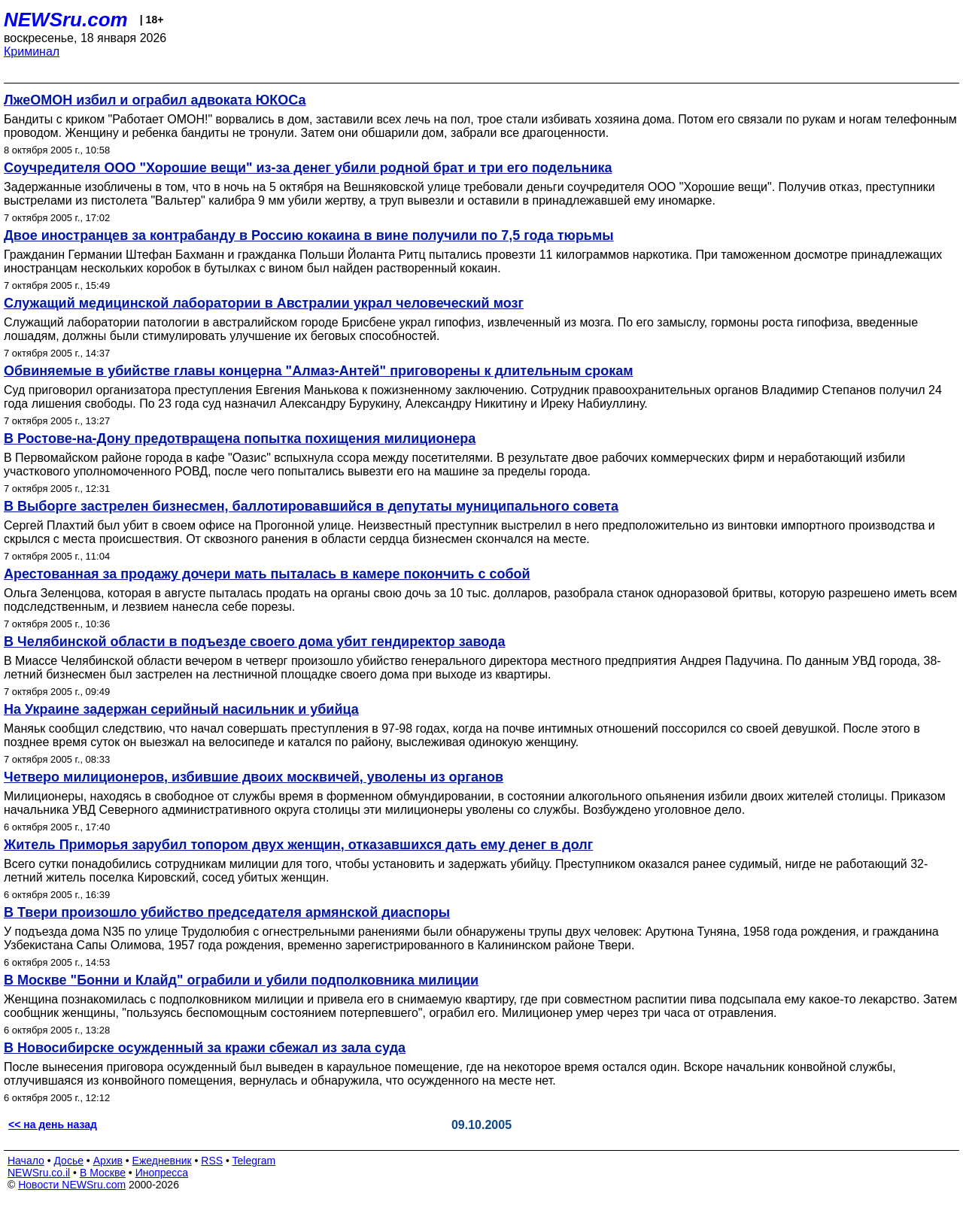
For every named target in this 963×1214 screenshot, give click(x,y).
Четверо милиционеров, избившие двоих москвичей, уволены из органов (253, 777)
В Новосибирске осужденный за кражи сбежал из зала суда (205, 1047)
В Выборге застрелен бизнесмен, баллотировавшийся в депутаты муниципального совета (311, 506)
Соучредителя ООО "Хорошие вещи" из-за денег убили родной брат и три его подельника (308, 167)
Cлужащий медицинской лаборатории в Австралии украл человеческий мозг (264, 303)
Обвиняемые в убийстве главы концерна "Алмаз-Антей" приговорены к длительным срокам (318, 370)
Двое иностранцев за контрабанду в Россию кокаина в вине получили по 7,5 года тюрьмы (309, 235)
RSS (212, 1161)
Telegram (254, 1161)
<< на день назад (52, 1124)
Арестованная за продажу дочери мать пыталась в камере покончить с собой (267, 573)
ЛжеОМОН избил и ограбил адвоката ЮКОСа (154, 100)
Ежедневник (162, 1161)
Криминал (31, 51)
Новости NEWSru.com (72, 1185)
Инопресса (162, 1173)
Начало (26, 1161)
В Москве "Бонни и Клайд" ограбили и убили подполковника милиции (241, 980)
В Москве (103, 1173)
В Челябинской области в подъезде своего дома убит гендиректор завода (254, 641)
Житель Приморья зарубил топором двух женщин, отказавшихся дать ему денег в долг (298, 844)
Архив (108, 1161)
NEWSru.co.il (39, 1173)
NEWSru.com (66, 19)
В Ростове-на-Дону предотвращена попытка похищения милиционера (239, 438)
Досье (68, 1161)
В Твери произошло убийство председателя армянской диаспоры (227, 912)
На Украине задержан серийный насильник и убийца (181, 709)
